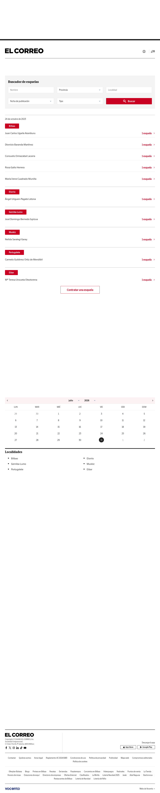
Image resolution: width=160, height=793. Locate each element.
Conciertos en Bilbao (92, 771)
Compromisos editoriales (142, 758)
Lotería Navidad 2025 (110, 775)
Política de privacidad (97, 758)
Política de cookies (80, 761)
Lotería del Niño (100, 779)
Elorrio (12, 191)
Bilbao (12, 126)
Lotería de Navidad (82, 779)
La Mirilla (95, 775)
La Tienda (147, 771)
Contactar (12, 758)
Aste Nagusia (135, 775)
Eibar (11, 272)
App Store (128, 747)
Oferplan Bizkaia (15, 771)
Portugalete (14, 252)
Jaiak (124, 775)
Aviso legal (38, 758)
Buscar (129, 101)
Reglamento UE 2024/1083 (56, 758)
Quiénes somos (25, 758)
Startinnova (147, 775)
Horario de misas (14, 775)
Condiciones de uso (78, 758)
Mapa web (125, 758)
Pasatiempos (75, 771)
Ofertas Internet (70, 775)
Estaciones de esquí (32, 775)
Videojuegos (108, 771)
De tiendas (63, 771)
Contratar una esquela (80, 290)
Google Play (146, 747)
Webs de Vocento (147, 789)
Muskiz (12, 232)
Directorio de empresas (52, 775)
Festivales (120, 771)
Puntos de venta (134, 771)
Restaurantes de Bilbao (63, 779)
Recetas (53, 771)
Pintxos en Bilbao (39, 771)
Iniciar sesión (144, 51)
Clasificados (84, 775)
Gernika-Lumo (15, 212)
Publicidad (113, 758)
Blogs (27, 771)
